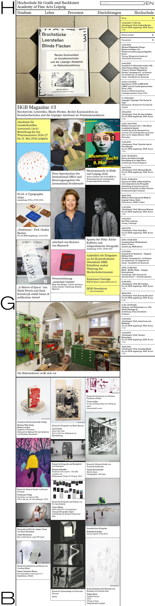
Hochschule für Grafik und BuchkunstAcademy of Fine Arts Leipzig (48, 5)
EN (149, 3)
